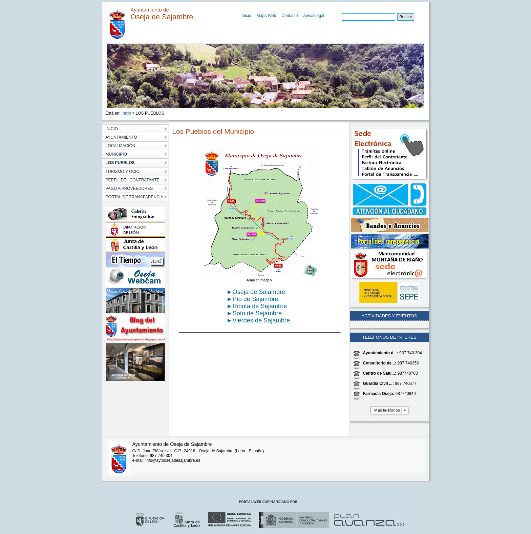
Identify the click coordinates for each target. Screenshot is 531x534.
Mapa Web (266, 15)
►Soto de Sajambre (254, 313)
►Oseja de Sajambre (256, 292)
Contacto (289, 15)
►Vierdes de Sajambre (258, 320)
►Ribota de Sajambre (257, 306)
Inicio (246, 15)
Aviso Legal (313, 15)
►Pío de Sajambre (252, 299)
